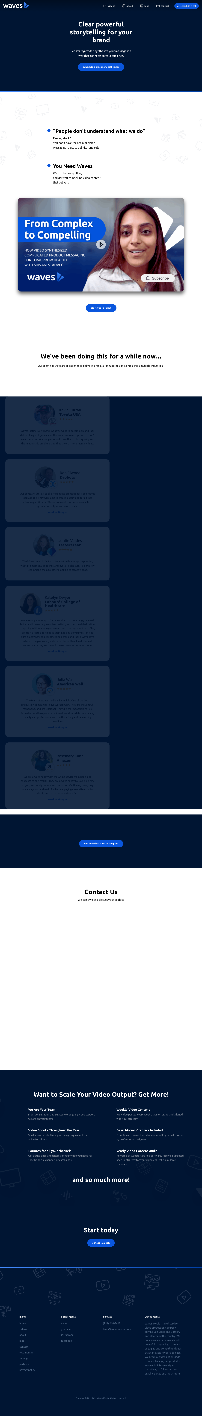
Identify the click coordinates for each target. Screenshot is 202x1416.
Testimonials (26, 1352)
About (129, 6)
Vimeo (64, 1323)
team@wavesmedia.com (117, 1329)
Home (22, 1323)
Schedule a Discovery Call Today (101, 67)
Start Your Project (101, 308)
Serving (23, 1358)
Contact (165, 6)
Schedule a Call (101, 1243)
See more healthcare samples (101, 843)
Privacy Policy (27, 1369)
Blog (146, 6)
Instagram (67, 1335)
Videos (111, 6)
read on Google (57, 512)
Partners (24, 1364)
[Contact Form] (101, 978)
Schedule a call (188, 6)
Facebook (66, 1340)
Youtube (66, 1329)
